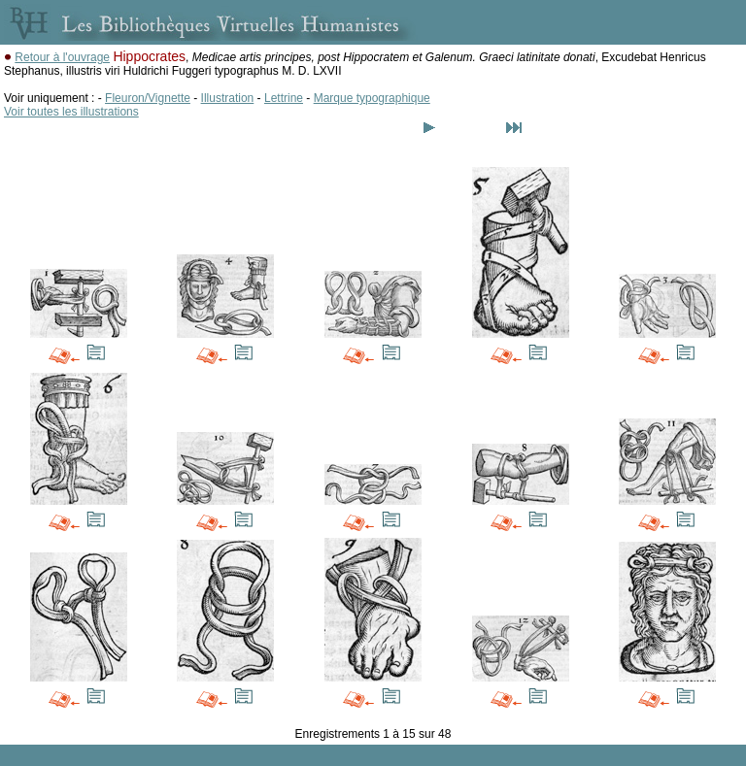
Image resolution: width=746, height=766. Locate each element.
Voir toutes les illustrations (71, 111)
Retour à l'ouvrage (62, 57)
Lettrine (283, 98)
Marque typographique (372, 98)
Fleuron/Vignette (147, 98)
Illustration (227, 98)
